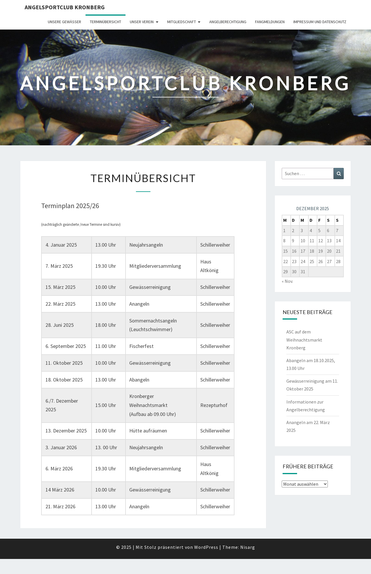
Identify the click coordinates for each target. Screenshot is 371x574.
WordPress (206, 547)
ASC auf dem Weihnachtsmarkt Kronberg (304, 339)
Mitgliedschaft (181, 21)
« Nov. (287, 281)
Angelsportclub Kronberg (65, 7)
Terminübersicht (105, 21)
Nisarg (247, 547)
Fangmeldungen (270, 21)
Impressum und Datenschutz (319, 21)
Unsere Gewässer (64, 21)
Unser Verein (142, 21)
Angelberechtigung (227, 21)
